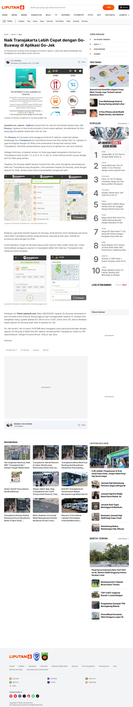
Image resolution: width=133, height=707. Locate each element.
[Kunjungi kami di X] (24, 696)
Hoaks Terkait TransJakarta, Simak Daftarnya (16, 490)
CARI (108, 7)
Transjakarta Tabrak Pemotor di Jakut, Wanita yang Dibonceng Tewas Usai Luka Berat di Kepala (46, 465)
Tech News (59, 21)
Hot (99, 15)
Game (35, 21)
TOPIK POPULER (97, 34)
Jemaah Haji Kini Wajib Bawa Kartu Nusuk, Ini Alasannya (111, 496)
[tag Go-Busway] (25, 350)
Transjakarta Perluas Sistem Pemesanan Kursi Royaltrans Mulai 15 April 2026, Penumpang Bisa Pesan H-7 (17, 518)
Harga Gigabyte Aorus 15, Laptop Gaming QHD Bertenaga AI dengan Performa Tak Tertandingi (113, 273)
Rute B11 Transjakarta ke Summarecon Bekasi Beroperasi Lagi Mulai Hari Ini (74, 491)
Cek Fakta (110, 15)
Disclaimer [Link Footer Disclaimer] (32, 666)
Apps (42, 21)
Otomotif (79, 15)
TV (56, 15)
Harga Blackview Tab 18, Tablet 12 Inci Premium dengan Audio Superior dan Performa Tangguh (113, 169)
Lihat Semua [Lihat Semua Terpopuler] (122, 123)
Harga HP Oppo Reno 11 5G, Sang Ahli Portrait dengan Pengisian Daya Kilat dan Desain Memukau (114, 235)
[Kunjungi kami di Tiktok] (37, 696)
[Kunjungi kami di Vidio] (11, 696)
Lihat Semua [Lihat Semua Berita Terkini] (122, 539)
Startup (85, 21)
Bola (48, 15)
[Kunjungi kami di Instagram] (28, 696)
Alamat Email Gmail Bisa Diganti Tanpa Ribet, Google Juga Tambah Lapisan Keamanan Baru (107, 92)
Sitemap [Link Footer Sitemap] (75, 666)
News (14, 15)
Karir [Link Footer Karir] (115, 666)
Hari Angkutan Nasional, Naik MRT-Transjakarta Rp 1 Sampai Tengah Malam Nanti (17, 465)
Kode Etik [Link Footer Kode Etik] (43, 666)
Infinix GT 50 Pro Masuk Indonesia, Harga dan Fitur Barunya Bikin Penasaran (113, 181)
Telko (68, 21)
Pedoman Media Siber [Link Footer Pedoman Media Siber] (60, 666)
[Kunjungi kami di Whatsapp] (33, 696)
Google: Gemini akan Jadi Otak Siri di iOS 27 (112, 193)
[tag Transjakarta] (11, 350)
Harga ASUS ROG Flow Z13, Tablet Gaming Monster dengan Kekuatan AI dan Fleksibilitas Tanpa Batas (113, 221)
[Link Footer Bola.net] (28, 682)
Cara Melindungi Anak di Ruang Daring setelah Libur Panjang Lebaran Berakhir (112, 104)
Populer (95, 123)
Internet (50, 21)
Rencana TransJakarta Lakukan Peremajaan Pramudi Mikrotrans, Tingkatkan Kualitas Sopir (73, 518)
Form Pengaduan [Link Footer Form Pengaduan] (88, 666)
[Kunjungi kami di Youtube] (15, 696)
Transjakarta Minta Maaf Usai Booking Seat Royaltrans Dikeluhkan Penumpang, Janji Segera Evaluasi (74, 465)
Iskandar (18, 61)
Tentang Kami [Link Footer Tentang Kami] (104, 666)
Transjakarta (25, 140)
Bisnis (24, 15)
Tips (28, 21)
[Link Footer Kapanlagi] (105, 682)
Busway (12, 137)
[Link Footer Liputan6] (20, 656)
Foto (90, 15)
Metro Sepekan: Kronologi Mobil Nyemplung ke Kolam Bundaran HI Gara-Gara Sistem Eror (45, 518)
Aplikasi (30, 125)
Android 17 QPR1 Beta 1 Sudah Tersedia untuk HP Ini (114, 259)
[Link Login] (124, 7)
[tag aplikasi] (45, 350)
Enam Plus (36, 15)
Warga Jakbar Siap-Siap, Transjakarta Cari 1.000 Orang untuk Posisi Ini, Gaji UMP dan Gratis (45, 491)
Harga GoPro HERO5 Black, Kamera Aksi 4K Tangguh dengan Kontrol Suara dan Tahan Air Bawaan (113, 207)
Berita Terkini (99, 538)
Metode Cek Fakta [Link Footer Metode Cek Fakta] (16, 670)
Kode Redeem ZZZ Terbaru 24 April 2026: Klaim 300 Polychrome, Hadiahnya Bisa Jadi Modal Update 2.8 (114, 248)
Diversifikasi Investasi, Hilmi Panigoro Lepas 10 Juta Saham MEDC (112, 617)
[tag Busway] (36, 350)
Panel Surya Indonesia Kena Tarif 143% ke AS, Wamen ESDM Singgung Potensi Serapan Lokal (109, 572)
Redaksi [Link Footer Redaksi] (22, 666)
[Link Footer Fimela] (66, 682)
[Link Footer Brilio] (28, 686)
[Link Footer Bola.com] (105, 679)
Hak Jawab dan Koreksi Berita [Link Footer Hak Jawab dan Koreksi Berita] (37, 670)
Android (76, 21)
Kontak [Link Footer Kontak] (12, 666)
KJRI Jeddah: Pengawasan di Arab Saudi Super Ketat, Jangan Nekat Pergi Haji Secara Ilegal (109, 473)
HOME (5, 15)
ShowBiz (65, 15)
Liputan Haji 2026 (99, 443)
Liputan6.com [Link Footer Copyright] (28, 703)
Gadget (21, 21)
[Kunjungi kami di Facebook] (19, 696)
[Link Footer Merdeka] (66, 679)
